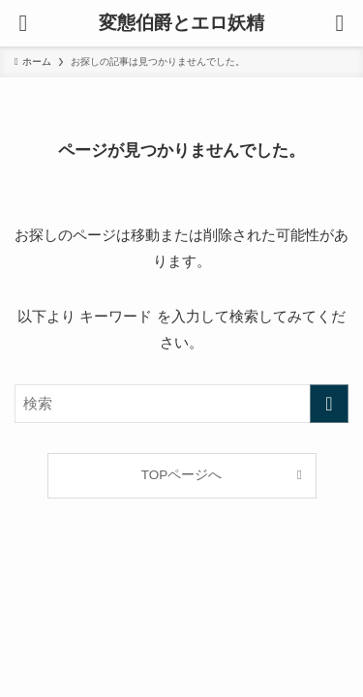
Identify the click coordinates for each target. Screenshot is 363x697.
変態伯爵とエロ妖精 (181, 24)
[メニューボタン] (23, 23)
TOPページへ (182, 475)
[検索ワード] (181, 403)
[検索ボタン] (340, 23)
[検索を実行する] (329, 403)
